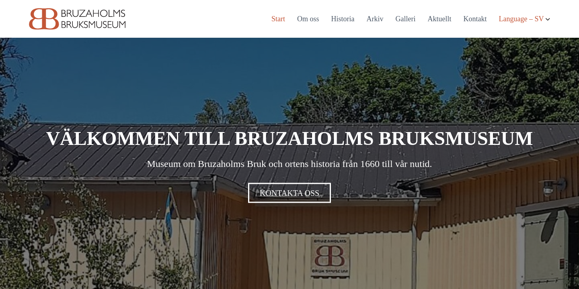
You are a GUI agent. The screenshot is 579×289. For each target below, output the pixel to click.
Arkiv (375, 19)
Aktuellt (440, 19)
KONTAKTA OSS (289, 193)
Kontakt (475, 19)
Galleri (406, 19)
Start (278, 19)
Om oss (308, 19)
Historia (343, 19)
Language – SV (521, 19)
